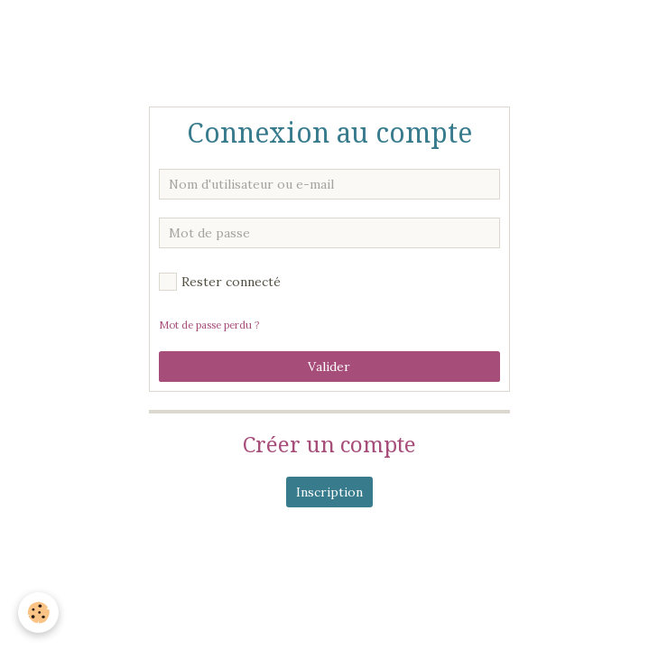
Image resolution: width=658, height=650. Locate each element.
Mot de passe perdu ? (209, 325)
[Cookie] (38, 612)
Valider (329, 366)
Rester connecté (220, 282)
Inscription (329, 492)
